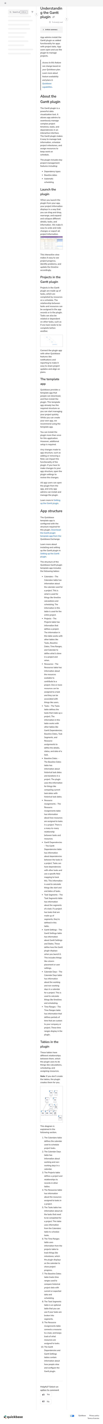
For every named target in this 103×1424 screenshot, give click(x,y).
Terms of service (93, 1418)
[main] (51, 708)
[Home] (5, 3)
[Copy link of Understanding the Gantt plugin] (54, 17)
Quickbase (82, 1416)
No (45, 1401)
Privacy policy (94, 1416)
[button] (18, 12)
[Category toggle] (36, 14)
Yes (46, 1394)
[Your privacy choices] (72, 1415)
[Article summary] (51, 29)
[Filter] (32, 12)
